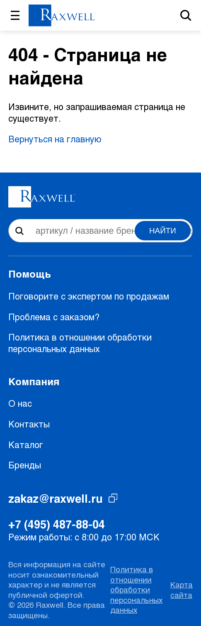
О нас (20, 403)
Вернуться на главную (55, 139)
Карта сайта (181, 590)
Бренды (24, 465)
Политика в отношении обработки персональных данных (80, 343)
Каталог (25, 444)
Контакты (29, 424)
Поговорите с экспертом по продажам (88, 296)
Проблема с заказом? (53, 317)
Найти (162, 230)
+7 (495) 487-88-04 (56, 524)
